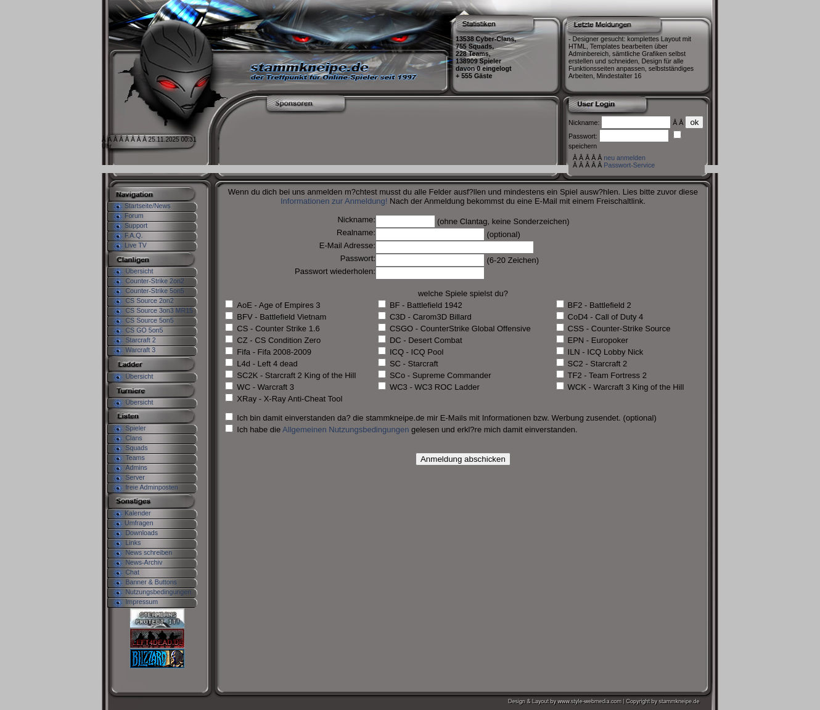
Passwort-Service (629, 165)
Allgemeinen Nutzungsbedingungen (345, 429)
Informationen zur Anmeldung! (334, 201)
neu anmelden (625, 157)
